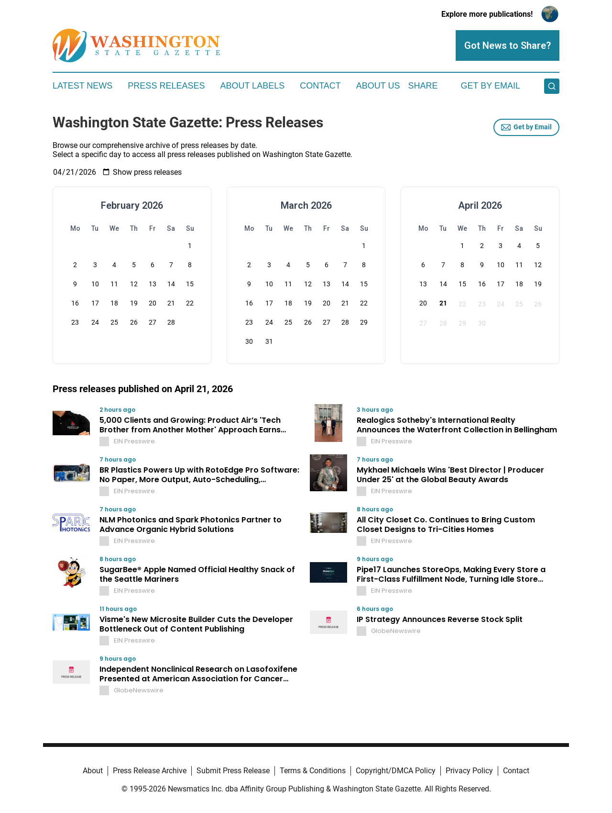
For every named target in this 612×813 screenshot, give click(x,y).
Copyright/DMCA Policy (396, 770)
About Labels (252, 85)
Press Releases (166, 85)
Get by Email (526, 127)
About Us (378, 85)
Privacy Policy (469, 770)
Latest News (82, 85)
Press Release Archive (149, 770)
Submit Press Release (233, 770)
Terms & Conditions (313, 770)
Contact (320, 85)
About (93, 770)
